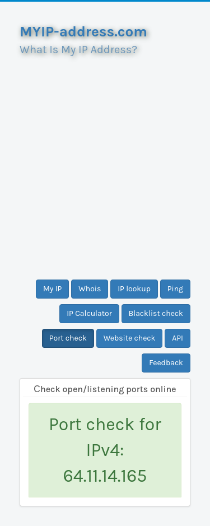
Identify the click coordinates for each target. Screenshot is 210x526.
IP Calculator (89, 313)
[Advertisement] (105, 163)
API (177, 338)
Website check (130, 338)
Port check (68, 338)
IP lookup (134, 289)
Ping (175, 289)
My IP (52, 289)
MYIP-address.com (83, 31)
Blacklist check (156, 313)
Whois (89, 289)
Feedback (166, 362)
